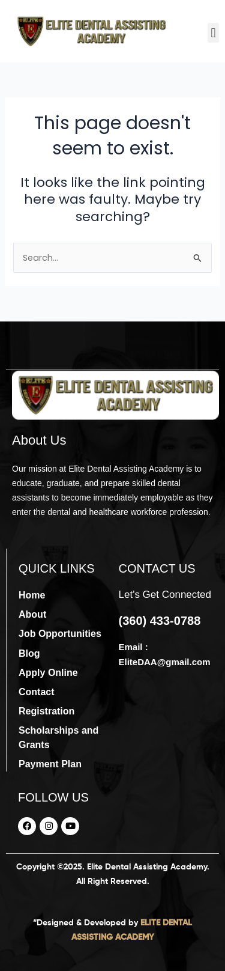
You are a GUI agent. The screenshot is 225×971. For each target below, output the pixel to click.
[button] (213, 33)
